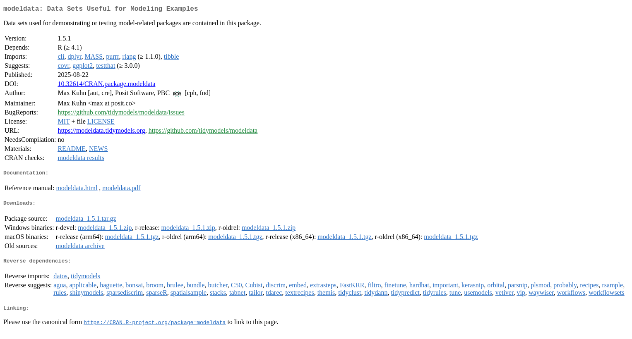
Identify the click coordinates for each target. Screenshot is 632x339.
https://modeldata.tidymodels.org (101, 132)
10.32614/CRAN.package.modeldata (106, 85)
